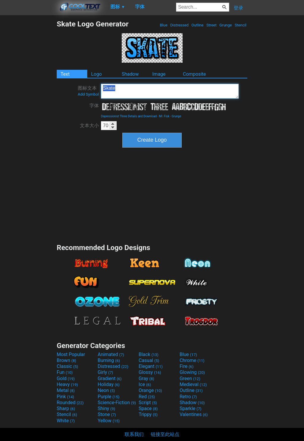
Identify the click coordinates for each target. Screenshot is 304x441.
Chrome (192, 360)
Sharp (66, 408)
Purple (108, 396)
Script (148, 402)
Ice (145, 384)
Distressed (179, 25)
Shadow (130, 74)
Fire (187, 366)
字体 (94, 105)
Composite (194, 74)
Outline (197, 25)
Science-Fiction (117, 402)
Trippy (148, 414)
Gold (66, 378)
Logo (96, 74)
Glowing (192, 372)
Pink (65, 396)
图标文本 (88, 91)
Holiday (109, 384)
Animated (111, 354)
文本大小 (89, 125)
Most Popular (71, 354)
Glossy (150, 372)
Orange (150, 390)
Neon (106, 390)
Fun (65, 372)
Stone (107, 414)
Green (190, 378)
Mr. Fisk (164, 116)
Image (159, 74)
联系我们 (134, 434)
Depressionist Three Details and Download (129, 116)
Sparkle (190, 408)
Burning (109, 360)
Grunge (225, 25)
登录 (238, 8)
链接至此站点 (165, 434)
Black (149, 354)
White (66, 420)
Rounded (70, 402)
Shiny (106, 408)
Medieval (193, 384)
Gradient (109, 378)
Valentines (194, 414)
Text (65, 74)
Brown (66, 360)
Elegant (151, 366)
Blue (163, 25)
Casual (149, 360)
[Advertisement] (28, 109)
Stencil (240, 25)
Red (147, 396)
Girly (105, 372)
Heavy (67, 384)
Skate (170, 91)
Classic (67, 366)
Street (211, 25)
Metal (66, 390)
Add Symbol (88, 94)
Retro (188, 396)
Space (148, 408)
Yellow (109, 420)
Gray (146, 378)
